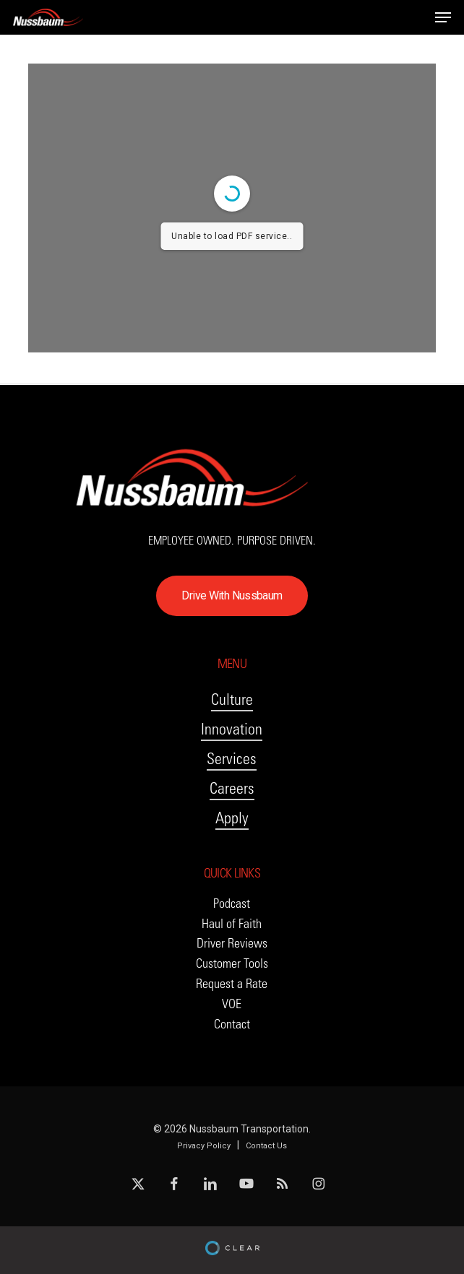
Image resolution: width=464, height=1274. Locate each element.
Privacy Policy (204, 1145)
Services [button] (232, 758)
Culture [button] (232, 699)
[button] (443, 17)
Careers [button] (232, 788)
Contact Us (266, 1145)
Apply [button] (232, 818)
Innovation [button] (231, 729)
